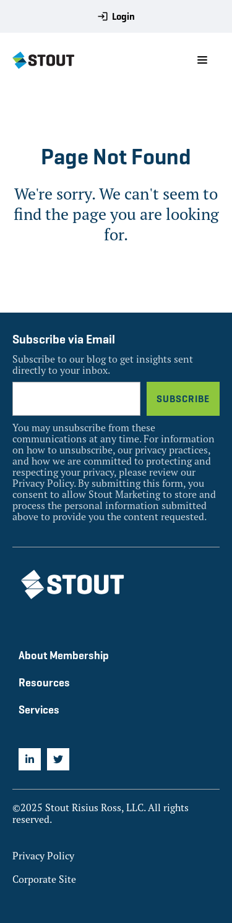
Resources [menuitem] (44, 682)
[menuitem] (30, 759)
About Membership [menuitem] (64, 655)
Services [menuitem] (39, 709)
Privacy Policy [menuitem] (43, 855)
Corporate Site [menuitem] (44, 879)
